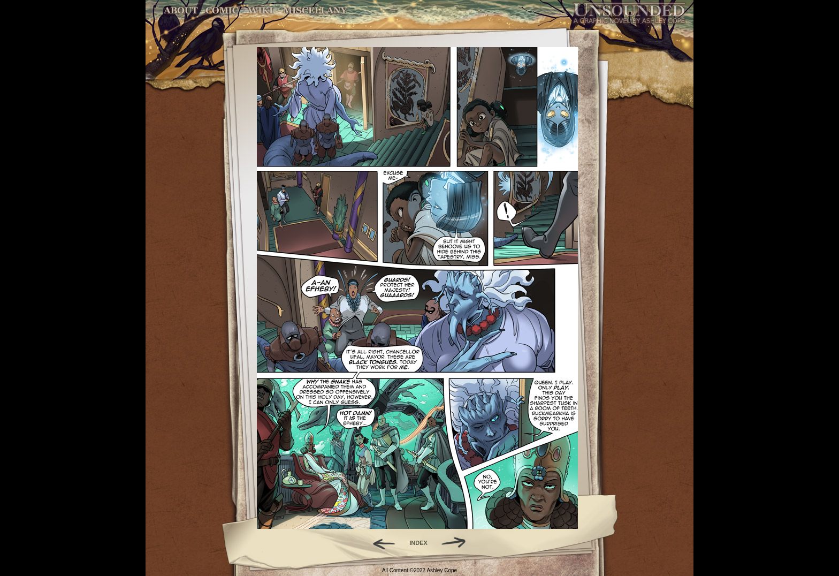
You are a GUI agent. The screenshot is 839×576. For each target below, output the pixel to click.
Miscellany (315, 10)
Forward (457, 543)
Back (379, 543)
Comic (222, 10)
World (261, 10)
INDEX (418, 543)
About (182, 10)
